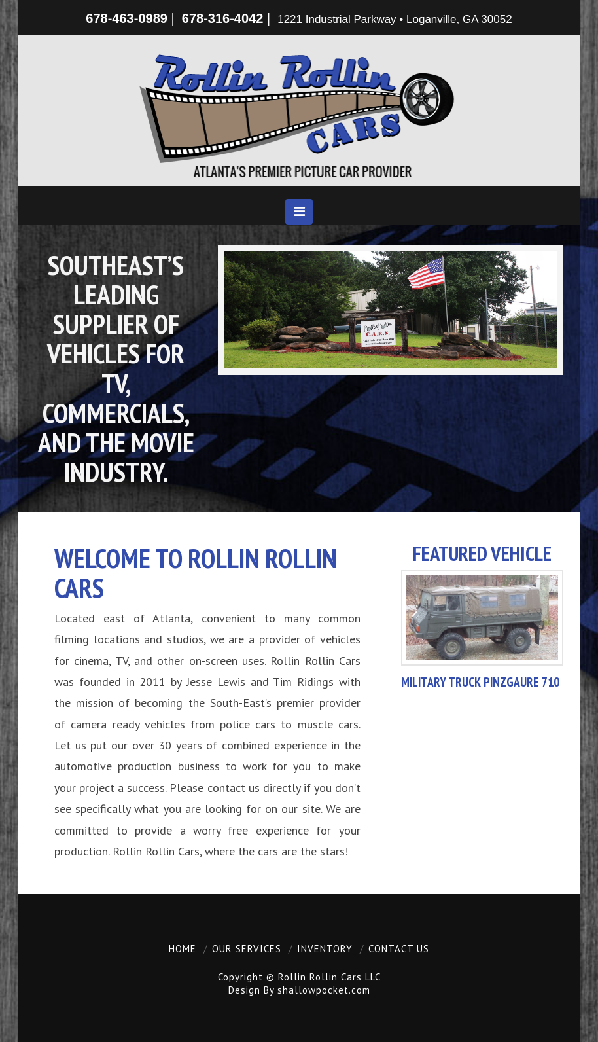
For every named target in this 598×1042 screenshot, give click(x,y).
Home (182, 949)
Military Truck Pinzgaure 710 (480, 682)
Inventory (325, 949)
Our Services (246, 949)
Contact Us (398, 949)
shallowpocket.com (323, 990)
